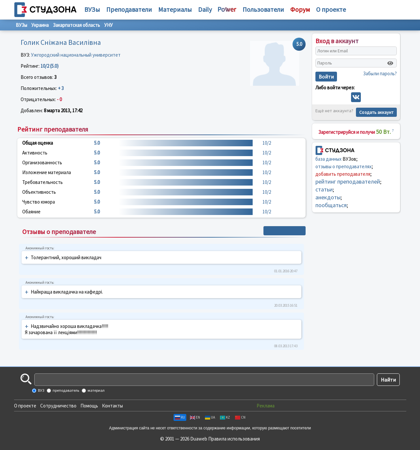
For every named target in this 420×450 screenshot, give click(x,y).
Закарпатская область (76, 25)
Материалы (175, 9)
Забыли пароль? (380, 73)
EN (195, 417)
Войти (326, 76)
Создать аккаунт (376, 112)
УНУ (108, 25)
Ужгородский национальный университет (76, 55)
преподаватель (65, 390)
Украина (40, 25)
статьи (324, 189)
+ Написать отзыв (284, 231)
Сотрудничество (58, 406)
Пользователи (263, 9)
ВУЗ (40, 390)
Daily (205, 9)
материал (96, 390)
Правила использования (234, 439)
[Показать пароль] (390, 63)
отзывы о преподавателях (343, 166)
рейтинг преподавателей (347, 181)
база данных (328, 159)
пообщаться (331, 205)
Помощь (89, 406)
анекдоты (328, 197)
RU (180, 417)
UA (210, 417)
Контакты (112, 406)
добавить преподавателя (342, 174)
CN (240, 417)
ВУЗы (92, 9)
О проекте (25, 406)
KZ (225, 417)
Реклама (266, 406)
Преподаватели (129, 9)
